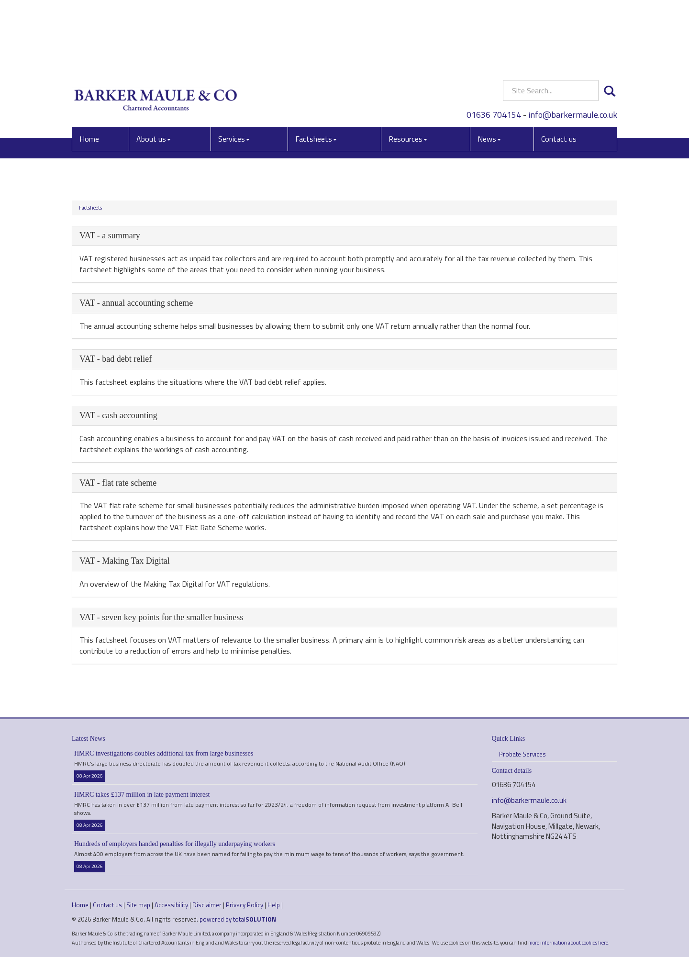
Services (234, 69)
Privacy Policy (244, 905)
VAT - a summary (109, 235)
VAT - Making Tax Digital (124, 561)
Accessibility (171, 905)
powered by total (238, 919)
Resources (408, 69)
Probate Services (522, 754)
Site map (138, 905)
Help (273, 905)
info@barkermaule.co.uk (572, 45)
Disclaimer (207, 905)
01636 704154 (494, 45)
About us (153, 69)
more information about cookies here (568, 942)
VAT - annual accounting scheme (136, 303)
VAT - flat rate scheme (117, 483)
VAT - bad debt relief (115, 359)
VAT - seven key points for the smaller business (161, 617)
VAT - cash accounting (118, 415)
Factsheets (316, 69)
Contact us (559, 69)
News (489, 69)
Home (89, 69)
